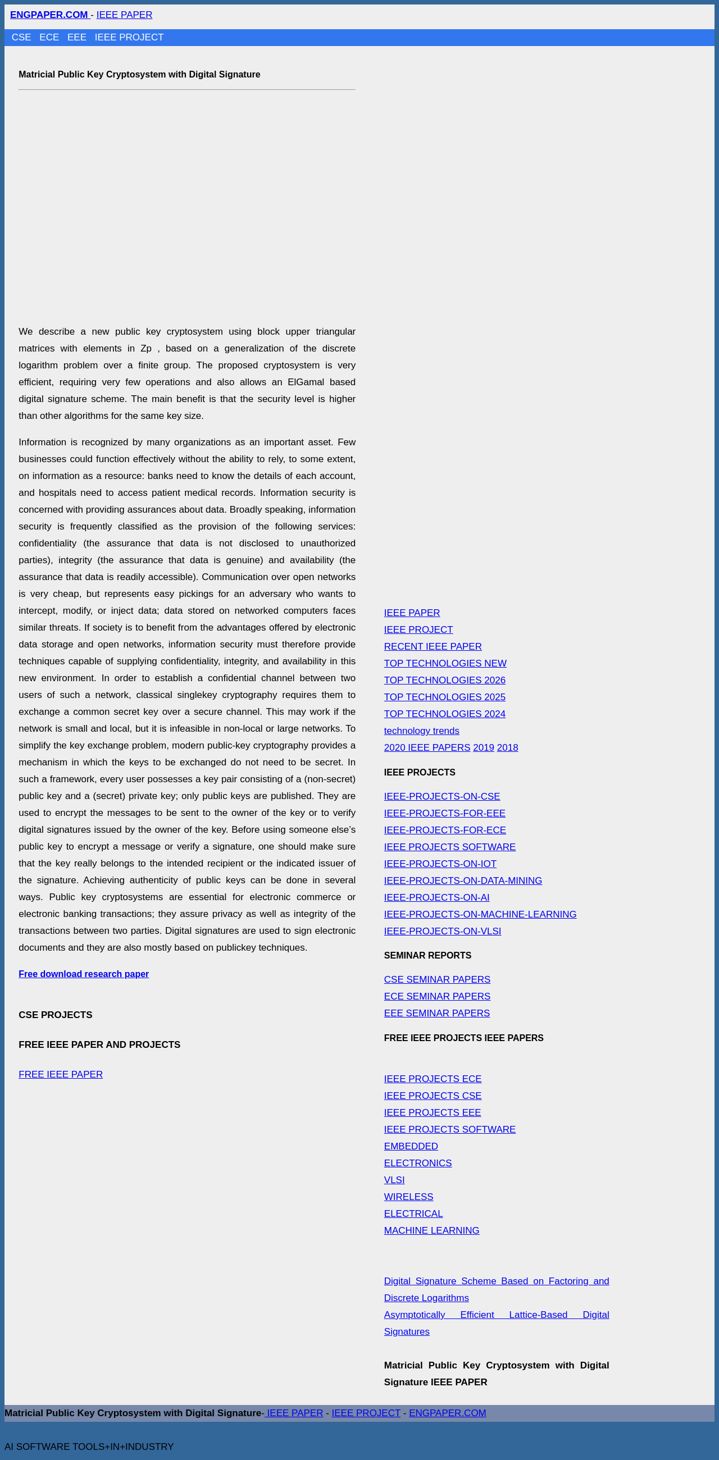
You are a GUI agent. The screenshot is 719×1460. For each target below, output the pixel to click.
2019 (483, 747)
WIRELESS (409, 1197)
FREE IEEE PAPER (61, 1074)
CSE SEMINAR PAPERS (437, 979)
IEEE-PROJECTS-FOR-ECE (445, 830)
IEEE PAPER (125, 15)
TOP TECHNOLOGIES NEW (445, 663)
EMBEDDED (411, 1146)
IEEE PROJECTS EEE (432, 1112)
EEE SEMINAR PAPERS (437, 1013)
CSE (23, 37)
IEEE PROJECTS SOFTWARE (450, 847)
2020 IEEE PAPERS (427, 747)
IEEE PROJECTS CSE (433, 1096)
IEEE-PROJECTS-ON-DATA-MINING (463, 880)
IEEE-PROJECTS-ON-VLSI (443, 931)
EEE (78, 37)
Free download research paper (84, 974)
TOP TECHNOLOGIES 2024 (445, 714)
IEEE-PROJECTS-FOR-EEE (445, 813)
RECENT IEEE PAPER (433, 646)
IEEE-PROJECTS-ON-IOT (440, 864)
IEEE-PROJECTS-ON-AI (437, 897)
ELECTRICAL (413, 1213)
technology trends (421, 731)
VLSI (394, 1180)
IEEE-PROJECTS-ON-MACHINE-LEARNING (480, 914)
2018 (507, 747)
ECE (50, 37)
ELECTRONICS (418, 1163)
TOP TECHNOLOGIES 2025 (445, 697)
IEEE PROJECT (129, 37)
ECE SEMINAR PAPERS (437, 996)
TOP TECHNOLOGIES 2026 (445, 680)
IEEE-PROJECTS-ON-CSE (442, 796)
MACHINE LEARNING (432, 1230)
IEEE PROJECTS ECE (433, 1079)
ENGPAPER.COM (447, 1413)
